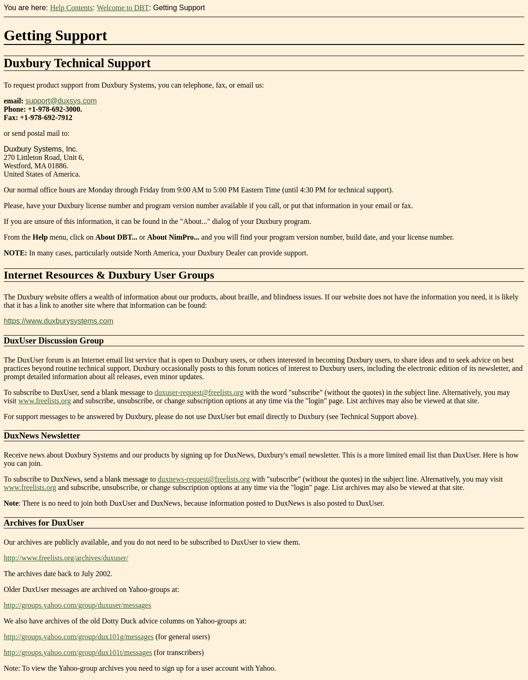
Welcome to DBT (123, 8)
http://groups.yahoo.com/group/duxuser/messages (77, 605)
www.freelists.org (45, 401)
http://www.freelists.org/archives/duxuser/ (66, 558)
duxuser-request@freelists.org (198, 392)
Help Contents (71, 8)
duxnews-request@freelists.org (204, 479)
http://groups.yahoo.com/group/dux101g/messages (79, 637)
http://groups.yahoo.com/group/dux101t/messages (78, 652)
